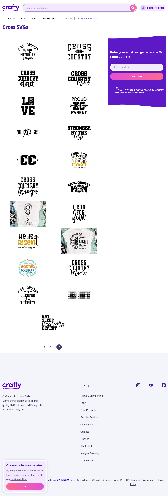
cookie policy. (18, 479)
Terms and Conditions (141, 480)
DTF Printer (86, 460)
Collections (86, 424)
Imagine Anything (89, 453)
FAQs (83, 403)
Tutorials (67, 18)
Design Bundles (61, 479)
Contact (84, 431)
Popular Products (90, 417)
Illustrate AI (86, 446)
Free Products (50, 18)
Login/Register (152, 7)
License (84, 438)
